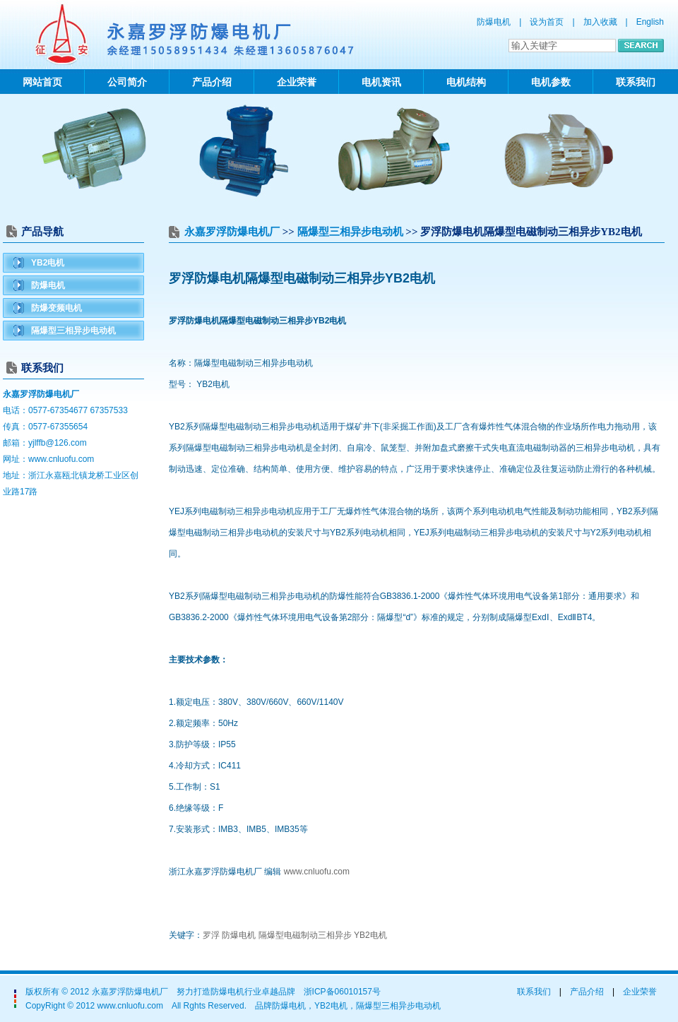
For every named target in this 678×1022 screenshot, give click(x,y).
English (650, 22)
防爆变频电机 (56, 308)
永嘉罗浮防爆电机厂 (232, 231)
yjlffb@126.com (57, 443)
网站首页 (42, 82)
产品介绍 (212, 82)
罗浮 (211, 935)
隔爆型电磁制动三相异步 (305, 935)
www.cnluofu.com (61, 459)
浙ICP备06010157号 (342, 992)
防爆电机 (48, 285)
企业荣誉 (296, 82)
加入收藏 (600, 22)
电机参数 (551, 82)
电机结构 (466, 82)
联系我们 (635, 82)
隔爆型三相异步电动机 (73, 330)
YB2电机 (47, 263)
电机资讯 (381, 82)
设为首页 (547, 22)
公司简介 (127, 82)
